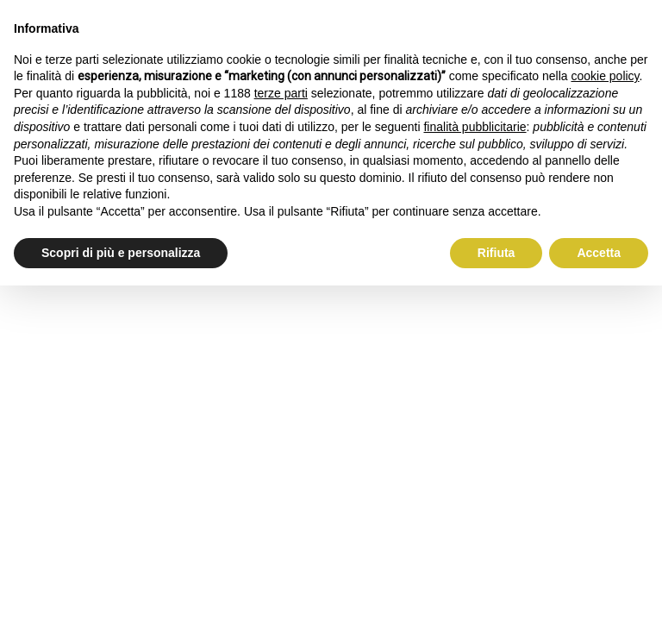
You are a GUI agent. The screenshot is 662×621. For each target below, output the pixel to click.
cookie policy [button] (605, 76)
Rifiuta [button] (496, 253)
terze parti (281, 93)
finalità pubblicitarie (474, 127)
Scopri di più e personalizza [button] (120, 253)
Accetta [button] (599, 253)
